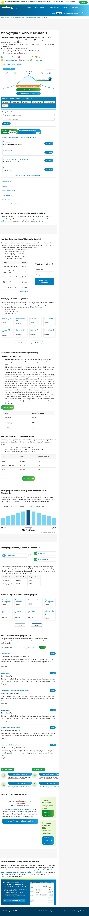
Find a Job (76, 7)
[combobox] (28, 115)
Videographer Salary (31, 17)
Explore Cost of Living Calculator (20, 821)
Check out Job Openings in (19, 137)
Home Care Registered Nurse (10, 745)
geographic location (46, 219)
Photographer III (43, 559)
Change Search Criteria (9, 112)
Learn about (14, 900)
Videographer (7, 142)
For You (30, 7)
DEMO (59, 13)
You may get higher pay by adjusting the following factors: (17, 98)
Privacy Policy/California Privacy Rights (44, 911)
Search (6, 124)
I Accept (83, 2)
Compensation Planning (71, 13)
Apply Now (49, 143)
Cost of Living (6, 199)
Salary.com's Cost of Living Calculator (18, 809)
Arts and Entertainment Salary (18, 17)
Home (2, 17)
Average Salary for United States (11, 204)
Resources (66, 7)
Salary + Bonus (11, 64)
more (3, 664)
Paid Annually (9, 69)
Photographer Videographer (10, 727)
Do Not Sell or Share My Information (76, 911)
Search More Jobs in (28, 175)
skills (2, 221)
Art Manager (41, 553)
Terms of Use (60, 911)
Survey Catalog (53, 7)
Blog (53, 13)
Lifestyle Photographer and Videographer (16, 159)
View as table (50, 69)
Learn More (7, 3)
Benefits (19, 64)
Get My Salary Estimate (44, 281)
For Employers (40, 7)
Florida (39, 17)
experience (35, 219)
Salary (7, 17)
